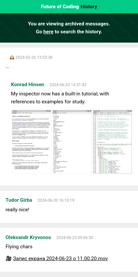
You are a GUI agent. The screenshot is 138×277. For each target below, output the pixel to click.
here (48, 32)
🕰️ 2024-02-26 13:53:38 (31, 57)
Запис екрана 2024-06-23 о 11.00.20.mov (60, 258)
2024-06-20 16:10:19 (55, 200)
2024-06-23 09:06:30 (74, 237)
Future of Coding (60, 7)
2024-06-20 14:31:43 (68, 85)
